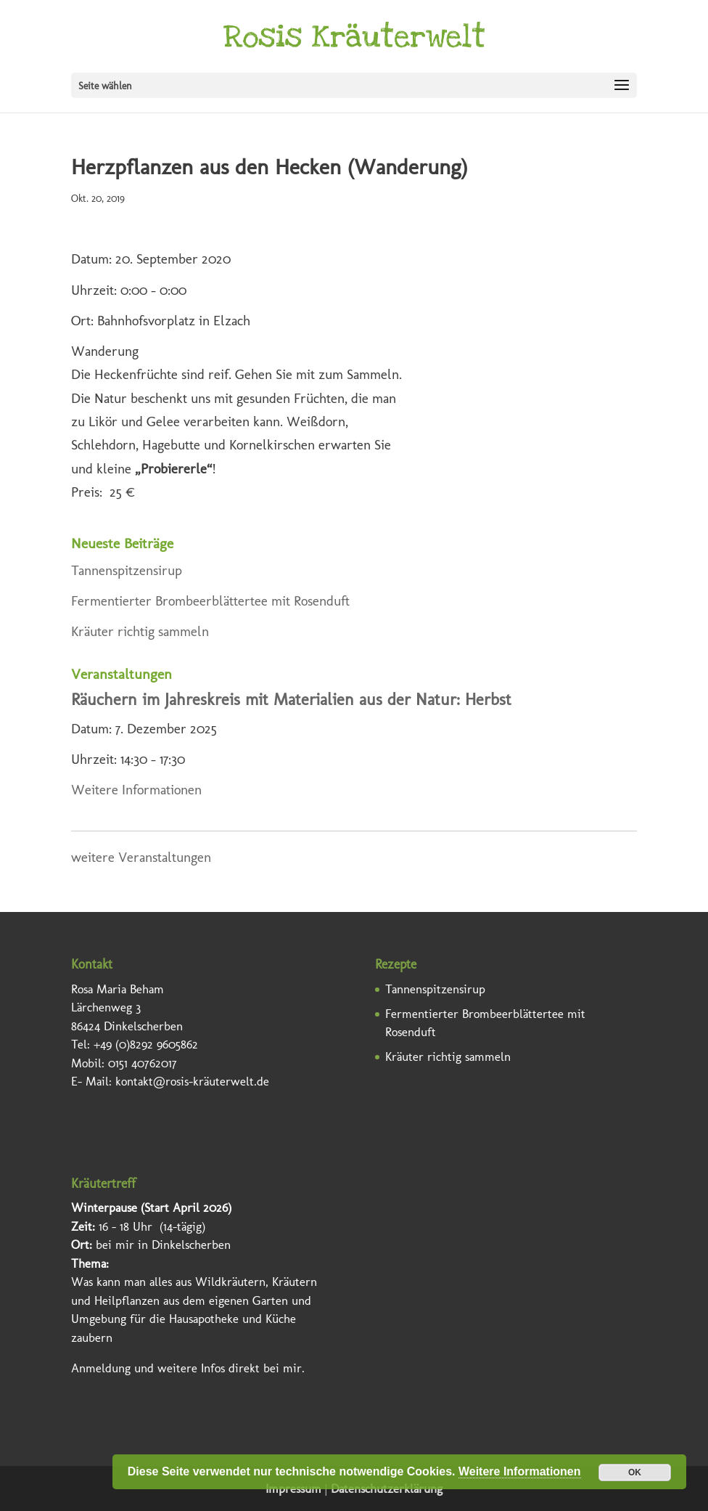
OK (634, 1472)
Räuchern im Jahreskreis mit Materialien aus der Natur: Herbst (291, 699)
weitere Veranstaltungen (141, 857)
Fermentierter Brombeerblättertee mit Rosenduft (210, 600)
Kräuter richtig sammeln (140, 631)
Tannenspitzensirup (126, 570)
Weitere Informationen (136, 789)
